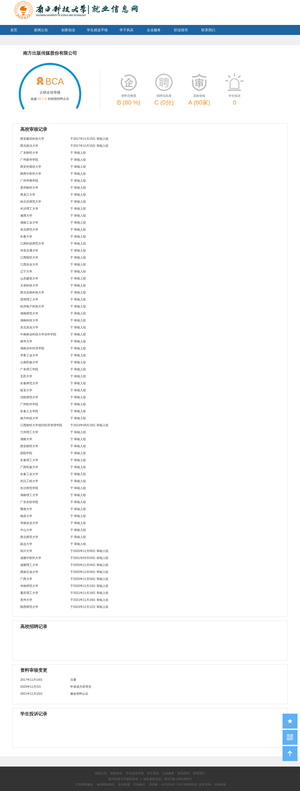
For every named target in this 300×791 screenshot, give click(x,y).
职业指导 (181, 30)
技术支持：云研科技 (212, 784)
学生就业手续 (97, 30)
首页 (13, 30)
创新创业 (68, 30)
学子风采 (127, 30)
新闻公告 (41, 30)
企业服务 (154, 30)
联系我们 (208, 30)
